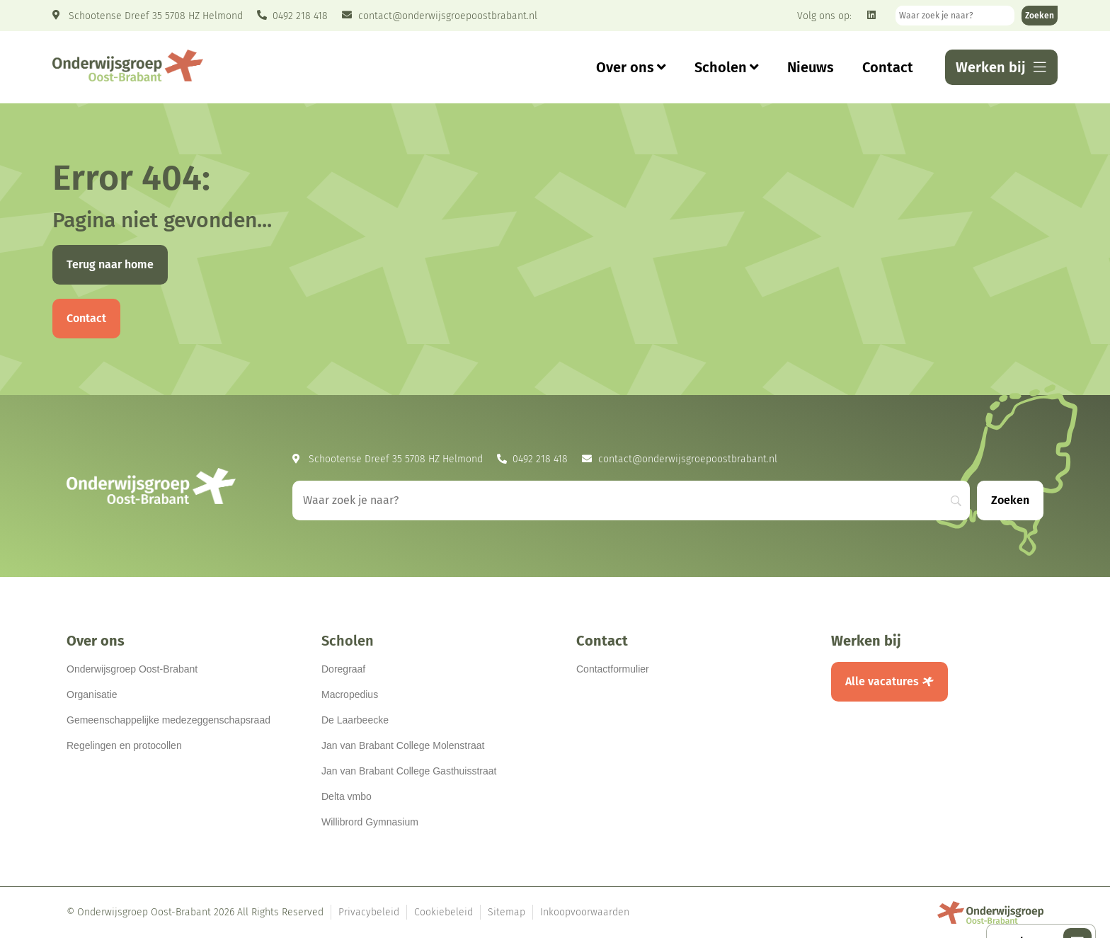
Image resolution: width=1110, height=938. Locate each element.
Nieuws (810, 67)
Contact (887, 67)
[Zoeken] (1040, 15)
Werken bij (866, 640)
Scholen (726, 67)
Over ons (631, 67)
